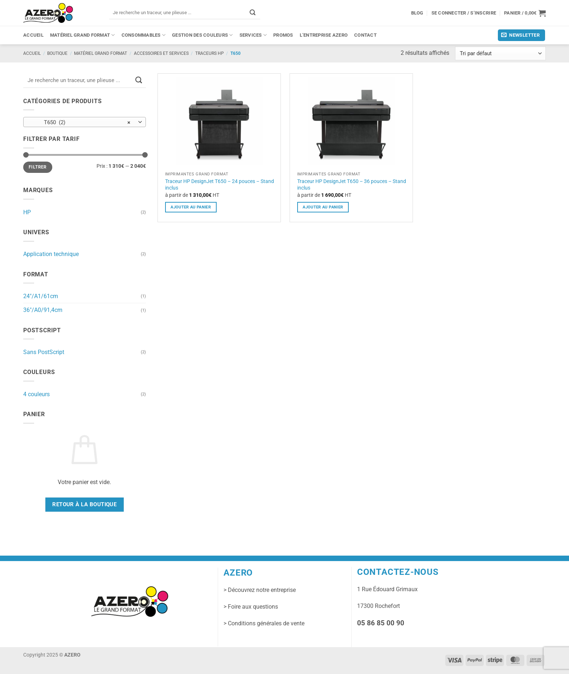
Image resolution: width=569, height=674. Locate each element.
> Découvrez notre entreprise (260, 589)
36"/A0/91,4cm (42, 309)
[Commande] (500, 53)
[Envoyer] (252, 13)
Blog (417, 13)
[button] (525, 13)
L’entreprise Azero (324, 35)
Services (253, 35)
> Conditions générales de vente (264, 623)
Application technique (51, 254)
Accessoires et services (161, 53)
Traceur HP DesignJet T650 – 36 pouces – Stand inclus (351, 184)
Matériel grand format (82, 35)
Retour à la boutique (84, 504)
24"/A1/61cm (40, 296)
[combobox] (84, 122)
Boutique (57, 53)
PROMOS (283, 35)
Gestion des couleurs (202, 35)
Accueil (33, 35)
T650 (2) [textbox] (80, 122)
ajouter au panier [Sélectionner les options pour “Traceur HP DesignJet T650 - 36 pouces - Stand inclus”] (323, 207)
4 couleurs (36, 394)
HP (27, 212)
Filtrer (37, 167)
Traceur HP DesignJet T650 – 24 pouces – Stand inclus (219, 184)
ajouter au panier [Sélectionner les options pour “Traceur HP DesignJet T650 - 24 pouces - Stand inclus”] (191, 207)
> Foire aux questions (251, 606)
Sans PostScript (43, 352)
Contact (365, 35)
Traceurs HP (209, 53)
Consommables (144, 35)
